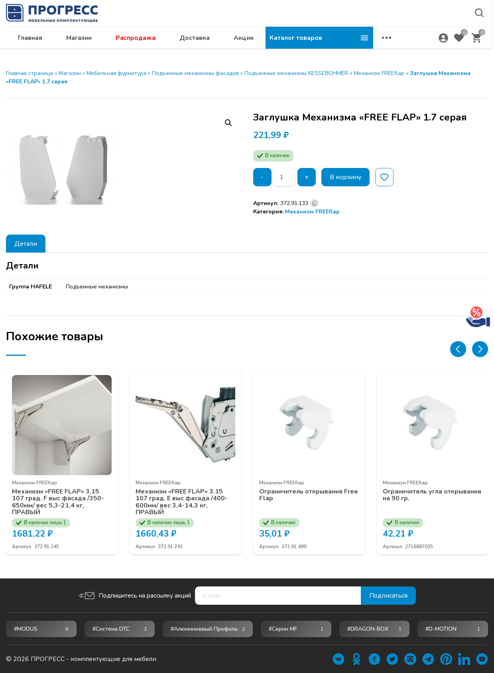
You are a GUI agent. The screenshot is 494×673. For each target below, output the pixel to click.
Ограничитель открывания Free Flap (308, 495)
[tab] (25, 244)
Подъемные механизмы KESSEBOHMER (296, 73)
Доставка (302, 46)
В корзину (345, 177)
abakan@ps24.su (423, 26)
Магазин (186, 46)
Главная (138, 46)
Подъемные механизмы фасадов (195, 73)
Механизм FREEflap (379, 73)
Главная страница (29, 73)
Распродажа (243, 46)
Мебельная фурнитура (116, 73)
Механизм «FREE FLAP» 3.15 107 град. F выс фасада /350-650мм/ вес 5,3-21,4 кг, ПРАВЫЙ (58, 502)
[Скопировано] (314, 203)
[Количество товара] (285, 177)
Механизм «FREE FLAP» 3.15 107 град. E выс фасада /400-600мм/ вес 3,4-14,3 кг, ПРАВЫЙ (182, 502)
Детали (25, 243)
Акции (351, 46)
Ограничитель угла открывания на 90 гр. (432, 495)
